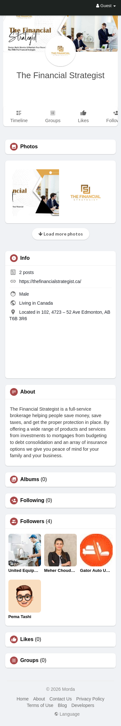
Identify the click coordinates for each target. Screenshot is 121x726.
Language (67, 714)
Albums (29, 479)
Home (22, 698)
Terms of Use (40, 705)
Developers (82, 705)
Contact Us (60, 698)
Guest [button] (106, 5)
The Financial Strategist (60, 75)
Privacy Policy (90, 698)
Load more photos (60, 234)
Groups (29, 660)
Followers (32, 521)
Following (32, 500)
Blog (62, 705)
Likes (27, 639)
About (39, 698)
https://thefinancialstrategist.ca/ (50, 281)
